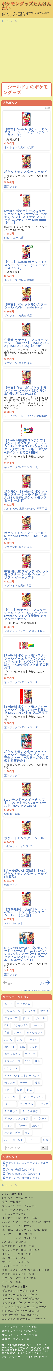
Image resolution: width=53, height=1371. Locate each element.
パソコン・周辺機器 (14, 1241)
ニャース (41, 1306)
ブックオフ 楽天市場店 (18, 315)
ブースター (23, 1302)
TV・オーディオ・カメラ (17, 1233)
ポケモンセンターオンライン (21, 1177)
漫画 (37, 1082)
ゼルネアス (33, 1314)
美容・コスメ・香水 (14, 1269)
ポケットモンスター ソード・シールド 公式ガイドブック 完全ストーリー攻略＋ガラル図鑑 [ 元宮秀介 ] (26, 756)
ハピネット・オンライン (19, 846)
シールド (37, 1025)
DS (6, 1025)
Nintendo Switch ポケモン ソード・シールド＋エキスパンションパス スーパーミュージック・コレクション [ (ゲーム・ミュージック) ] (26, 953)
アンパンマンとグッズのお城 (19, 1327)
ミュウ (33, 1290)
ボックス (30, 1011)
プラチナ (22, 1125)
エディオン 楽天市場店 (18, 363)
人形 (19, 1039)
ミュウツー (9, 1294)
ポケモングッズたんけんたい (26, 5)
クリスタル (26, 1104)
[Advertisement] (26, 52)
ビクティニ (23, 1318)
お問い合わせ (39, 1356)
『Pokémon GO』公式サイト (22, 1173)
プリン (33, 1294)
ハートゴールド (13, 1139)
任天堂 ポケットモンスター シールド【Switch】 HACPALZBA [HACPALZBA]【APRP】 (26, 343)
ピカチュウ (9, 1290)
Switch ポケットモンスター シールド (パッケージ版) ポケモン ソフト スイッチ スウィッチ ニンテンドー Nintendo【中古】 (25, 216)
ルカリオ (34, 1310)
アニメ (44, 1011)
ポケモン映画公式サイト (19, 1169)
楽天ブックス (12, 186)
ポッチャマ (38, 1318)
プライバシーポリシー (14, 1356)
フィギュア (11, 1018)
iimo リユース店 (14, 237)
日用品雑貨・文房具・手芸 (18, 1245)
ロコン (6, 1306)
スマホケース (12, 1061)
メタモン (17, 1306)
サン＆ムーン (12, 1011)
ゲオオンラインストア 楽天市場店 (24, 631)
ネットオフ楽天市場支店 (19, 147)
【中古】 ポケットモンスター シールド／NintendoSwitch (27, 306)
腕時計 (47, 1221)
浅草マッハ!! (11, 884)
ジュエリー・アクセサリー (18, 1225)
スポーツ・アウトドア (15, 1277)
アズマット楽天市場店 (17, 585)
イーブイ (22, 1290)
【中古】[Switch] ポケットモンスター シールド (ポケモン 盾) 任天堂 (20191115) (25, 390)
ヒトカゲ (22, 1298)
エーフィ (29, 1306)
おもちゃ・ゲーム (13, 1197)
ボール (26, 1018)
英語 (27, 1132)
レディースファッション (17, 1209)
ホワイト (9, 1047)
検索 (44, 1148)
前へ (8, 983)
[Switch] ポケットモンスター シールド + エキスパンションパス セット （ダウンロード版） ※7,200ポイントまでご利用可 (26, 661)
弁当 (7, 1032)
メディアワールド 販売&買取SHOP (25, 416)
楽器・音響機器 (11, 1201)
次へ (45, 983)
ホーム (5, 21)
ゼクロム (19, 1314)
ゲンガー (37, 1302)
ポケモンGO (20, 1025)
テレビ (34, 1047)
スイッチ (30, 1054)
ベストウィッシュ (33, 1097)
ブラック (32, 1039)
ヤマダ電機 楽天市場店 (18, 547)
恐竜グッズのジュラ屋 (15, 1339)
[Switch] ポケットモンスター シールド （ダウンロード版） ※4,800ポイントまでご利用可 (26, 709)
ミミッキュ (9, 1302)
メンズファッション (14, 1213)
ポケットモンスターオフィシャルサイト (25, 1164)
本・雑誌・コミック (14, 1229)
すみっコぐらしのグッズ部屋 (19, 1335)
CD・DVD (34, 1229)
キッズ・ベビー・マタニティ (19, 1205)
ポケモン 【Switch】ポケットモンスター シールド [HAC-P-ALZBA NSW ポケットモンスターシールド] (26, 496)
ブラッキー (21, 1310)
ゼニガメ (34, 1298)
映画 (37, 1061)
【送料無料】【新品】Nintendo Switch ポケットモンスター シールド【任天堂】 (26, 912)
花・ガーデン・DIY (14, 1257)
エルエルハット (13, 923)
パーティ (25, 1082)
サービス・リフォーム (15, 1261)
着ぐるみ (9, 1082)
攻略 (19, 1089)
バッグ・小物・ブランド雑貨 (19, 1221)
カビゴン (22, 1294)
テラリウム (11, 1111)
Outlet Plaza (12, 813)
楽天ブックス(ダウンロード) (21, 467)
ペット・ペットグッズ (15, 1265)
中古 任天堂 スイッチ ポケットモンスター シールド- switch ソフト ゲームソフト (26, 574)
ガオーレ (40, 1018)
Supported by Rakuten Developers (36, 990)
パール (18, 1032)
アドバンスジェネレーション (21, 1075)
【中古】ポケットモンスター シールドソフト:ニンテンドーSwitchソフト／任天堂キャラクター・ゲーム (25, 614)
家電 (44, 1229)
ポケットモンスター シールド (25, 171)
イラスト (33, 1139)
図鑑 (22, 1047)
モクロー (7, 1314)
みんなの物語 (30, 1111)
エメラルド (39, 1118)
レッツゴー (11, 1097)
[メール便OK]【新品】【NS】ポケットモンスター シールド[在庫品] (25, 873)
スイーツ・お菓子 (13, 1281)
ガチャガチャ (12, 1054)
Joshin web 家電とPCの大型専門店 (25, 508)
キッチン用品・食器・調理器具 (21, 1249)
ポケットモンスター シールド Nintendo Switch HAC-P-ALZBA (26, 536)
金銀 (45, 1139)
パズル (8, 1039)
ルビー (8, 1089)
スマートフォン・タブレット (19, 1237)
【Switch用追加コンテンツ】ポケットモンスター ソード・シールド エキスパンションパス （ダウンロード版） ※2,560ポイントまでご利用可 (26, 446)
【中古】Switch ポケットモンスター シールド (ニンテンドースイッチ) (26, 132)
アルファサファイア (16, 1118)
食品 (33, 1277)
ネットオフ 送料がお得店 (19, 280)
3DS (27, 1061)
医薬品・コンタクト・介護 (18, 1273)
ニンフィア (9, 1318)
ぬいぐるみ (23, 1004)
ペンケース (11, 1068)
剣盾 (29, 1089)
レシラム (7, 1310)
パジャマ (43, 1104)
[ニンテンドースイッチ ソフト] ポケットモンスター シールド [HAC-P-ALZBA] (25, 802)
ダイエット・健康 (38, 1269)
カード (8, 1004)
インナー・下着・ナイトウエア (21, 1217)
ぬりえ (36, 1125)
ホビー (29, 1197)
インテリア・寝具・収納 (17, 1253)
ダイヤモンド (35, 1032)
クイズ (8, 1125)
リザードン (9, 1298)
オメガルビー (12, 1132)
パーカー (9, 1104)
